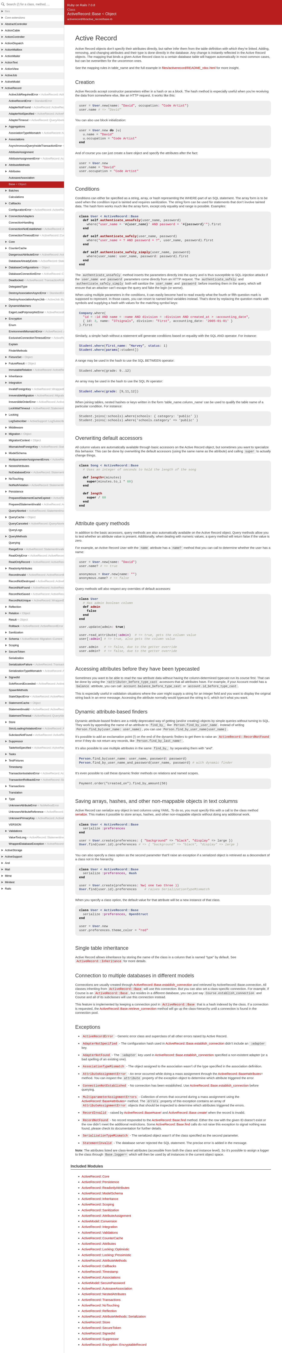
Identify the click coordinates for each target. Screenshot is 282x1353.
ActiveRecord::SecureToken (101, 1328)
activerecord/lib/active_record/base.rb (89, 19)
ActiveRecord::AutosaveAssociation (107, 1288)
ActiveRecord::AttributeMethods (104, 1260)
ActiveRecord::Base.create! (188, 1112)
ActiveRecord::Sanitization (100, 1210)
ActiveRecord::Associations (101, 1277)
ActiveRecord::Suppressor (100, 1339)
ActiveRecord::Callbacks (99, 1266)
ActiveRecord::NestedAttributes (104, 1294)
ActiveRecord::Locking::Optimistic (105, 1249)
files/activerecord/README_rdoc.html (188, 68)
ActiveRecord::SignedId (98, 1333)
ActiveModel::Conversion (99, 1221)
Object (110, 14)
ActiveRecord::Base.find (169, 1120)
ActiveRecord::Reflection (99, 1311)
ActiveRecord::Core (95, 1176)
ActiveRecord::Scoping (98, 1204)
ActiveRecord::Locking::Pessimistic (106, 1255)
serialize (81, 814)
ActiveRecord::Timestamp (100, 1271)
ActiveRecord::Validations (100, 1232)
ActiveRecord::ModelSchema (102, 1193)
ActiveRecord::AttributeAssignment (106, 1215)
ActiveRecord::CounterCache (102, 1238)
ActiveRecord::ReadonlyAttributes (105, 1187)
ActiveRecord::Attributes (99, 1243)
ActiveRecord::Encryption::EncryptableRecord (114, 1344)
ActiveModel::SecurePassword (103, 1283)
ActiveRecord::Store (96, 1322)
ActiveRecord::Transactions (101, 1300)
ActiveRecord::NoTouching (100, 1305)
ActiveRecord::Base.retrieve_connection (128, 1008)
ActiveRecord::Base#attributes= (240, 1073)
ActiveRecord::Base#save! (142, 1112)
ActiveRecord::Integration (100, 1227)
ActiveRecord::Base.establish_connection (162, 984)
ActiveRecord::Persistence (100, 1182)
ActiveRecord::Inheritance (100, 1199)
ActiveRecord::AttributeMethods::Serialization (114, 1316)
